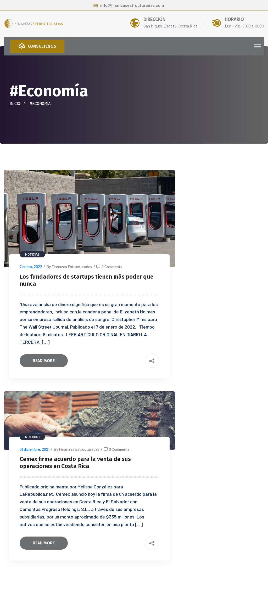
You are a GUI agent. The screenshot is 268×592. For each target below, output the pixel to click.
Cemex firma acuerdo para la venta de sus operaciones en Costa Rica (75, 462)
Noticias (32, 254)
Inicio (16, 103)
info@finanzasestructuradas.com (128, 5)
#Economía (40, 103)
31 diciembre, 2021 (34, 449)
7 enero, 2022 (31, 266)
